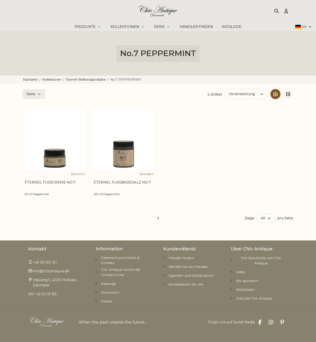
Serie (162, 26)
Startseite (30, 80)
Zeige (249, 218)
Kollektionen (128, 26)
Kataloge (108, 284)
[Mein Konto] (286, 11)
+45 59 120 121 (45, 262)
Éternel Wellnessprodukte (86, 80)
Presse (106, 301)
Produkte (88, 26)
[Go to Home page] (158, 11)
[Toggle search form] (276, 11)
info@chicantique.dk (51, 271)
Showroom (110, 292)
